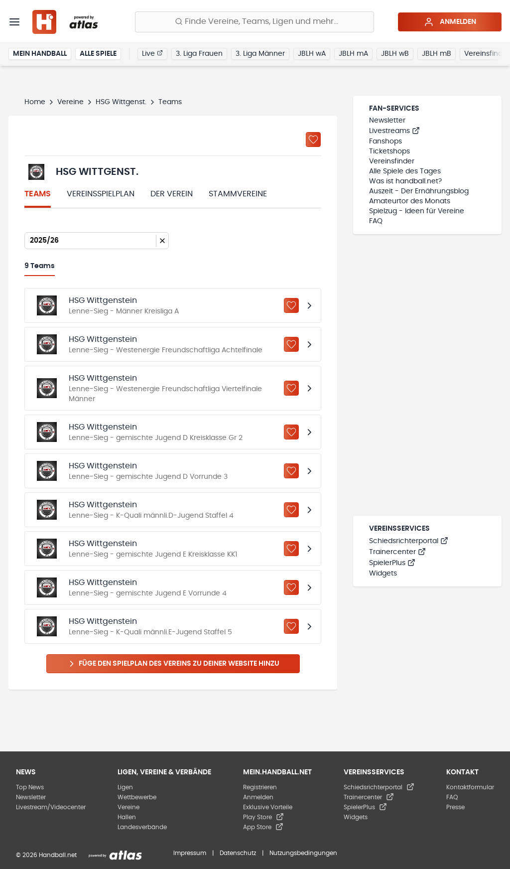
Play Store (263, 817)
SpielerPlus (392, 563)
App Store (263, 827)
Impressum (189, 853)
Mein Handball (40, 53)
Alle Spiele (98, 53)
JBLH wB (395, 53)
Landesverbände (142, 827)
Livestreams (394, 131)
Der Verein (171, 194)
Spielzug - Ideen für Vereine (416, 211)
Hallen (127, 817)
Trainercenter (397, 552)
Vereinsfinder (391, 161)
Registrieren (260, 787)
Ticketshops (389, 151)
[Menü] (14, 22)
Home (34, 102)
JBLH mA (353, 53)
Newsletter (387, 120)
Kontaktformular (470, 787)
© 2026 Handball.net (46, 855)
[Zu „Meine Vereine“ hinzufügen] (313, 139)
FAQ (375, 221)
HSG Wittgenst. (121, 102)
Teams (37, 194)
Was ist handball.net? (405, 181)
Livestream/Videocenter (51, 807)
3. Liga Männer (260, 53)
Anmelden (450, 22)
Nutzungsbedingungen (303, 853)
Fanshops (385, 141)
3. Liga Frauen (199, 53)
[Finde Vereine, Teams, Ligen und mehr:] (254, 21)
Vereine (70, 102)
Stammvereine (238, 194)
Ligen (125, 787)
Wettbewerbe (137, 797)
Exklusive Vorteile (267, 807)
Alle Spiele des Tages (405, 171)
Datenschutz (238, 853)
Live (152, 53)
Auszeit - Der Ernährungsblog (419, 191)
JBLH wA (312, 53)
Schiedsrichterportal (408, 541)
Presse (455, 807)
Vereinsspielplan (100, 194)
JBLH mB (436, 53)
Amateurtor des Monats (409, 201)
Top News (30, 787)
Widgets (383, 573)
